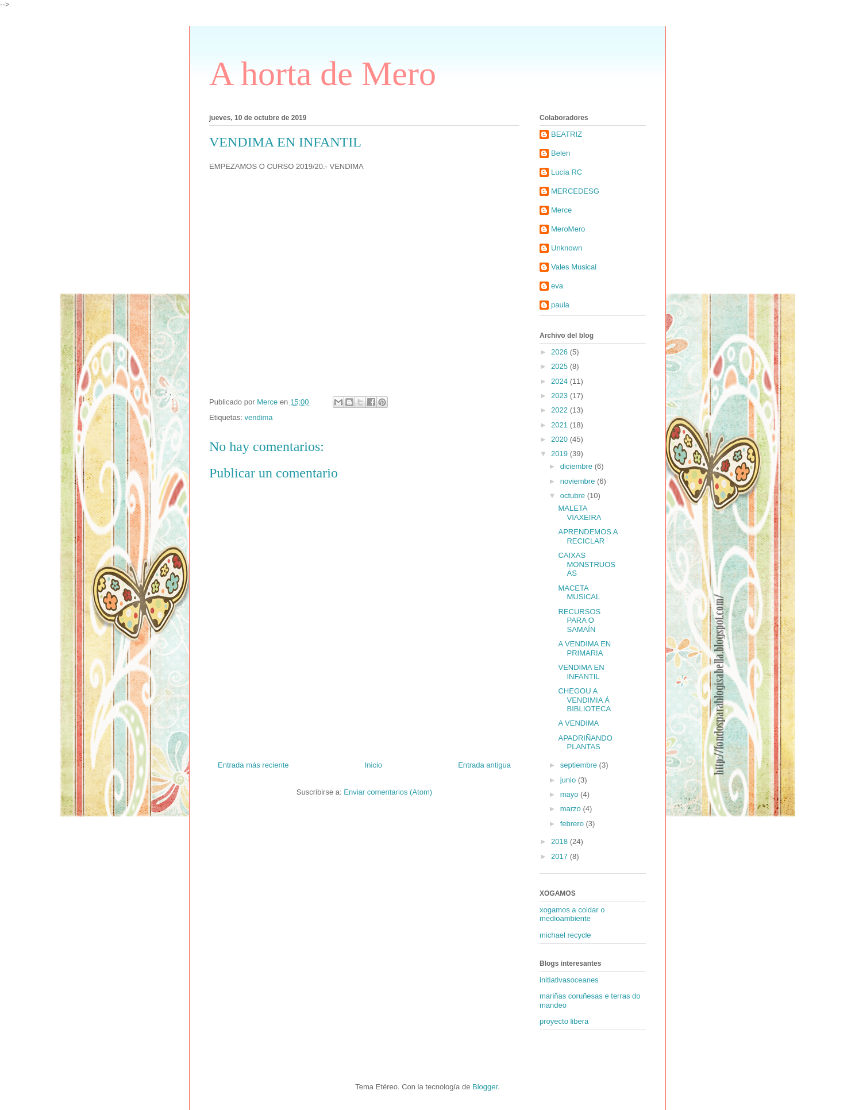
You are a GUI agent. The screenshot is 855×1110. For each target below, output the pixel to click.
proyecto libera (564, 1021)
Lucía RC (566, 172)
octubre (573, 495)
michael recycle (565, 935)
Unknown (566, 248)
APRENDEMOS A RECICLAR (587, 536)
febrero (573, 823)
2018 (560, 841)
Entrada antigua (484, 765)
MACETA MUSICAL (579, 593)
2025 (560, 366)
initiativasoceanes (569, 980)
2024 (560, 381)
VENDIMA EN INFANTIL (581, 672)
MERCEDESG (575, 191)
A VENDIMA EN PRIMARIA (584, 648)
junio (569, 780)
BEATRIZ (566, 134)
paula (560, 304)
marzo (571, 808)
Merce (561, 210)
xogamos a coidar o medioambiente (572, 914)
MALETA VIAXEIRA (579, 513)
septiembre (579, 765)
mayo (570, 794)
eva (557, 286)
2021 (560, 425)
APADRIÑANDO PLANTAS (585, 742)
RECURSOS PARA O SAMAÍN (579, 620)
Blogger (485, 1086)
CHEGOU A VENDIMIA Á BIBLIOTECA (584, 700)
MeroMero (568, 229)
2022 (560, 410)
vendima (258, 417)
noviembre (578, 481)
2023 (560, 395)
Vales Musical (573, 267)
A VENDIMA (578, 723)
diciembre (577, 466)
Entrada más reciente (253, 765)
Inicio (373, 765)
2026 (560, 352)
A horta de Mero (322, 73)
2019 (560, 453)
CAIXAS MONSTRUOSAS (586, 564)
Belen (560, 153)
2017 (560, 856)
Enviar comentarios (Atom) (388, 792)
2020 (560, 439)
